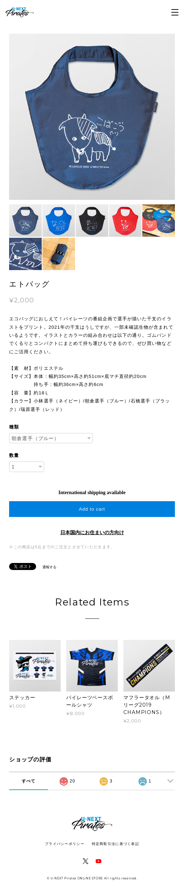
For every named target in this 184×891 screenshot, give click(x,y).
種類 (14, 427)
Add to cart (92, 509)
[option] (92, 117)
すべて (29, 781)
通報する (49, 567)
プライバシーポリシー (64, 844)
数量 (14, 455)
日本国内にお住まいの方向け (92, 532)
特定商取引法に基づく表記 (115, 844)
